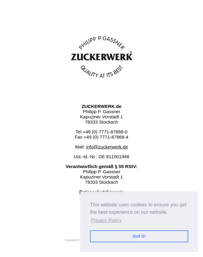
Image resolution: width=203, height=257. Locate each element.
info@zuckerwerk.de (107, 146)
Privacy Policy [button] (106, 220)
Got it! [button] (139, 236)
